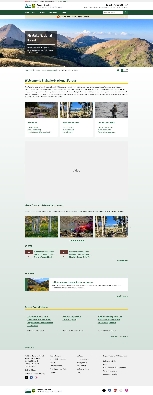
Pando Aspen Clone (104, 130)
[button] (118, 70)
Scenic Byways (67, 132)
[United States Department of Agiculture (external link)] (28, 6)
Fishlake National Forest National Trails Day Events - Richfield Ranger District (80, 254)
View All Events (122, 260)
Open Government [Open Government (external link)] (110, 371)
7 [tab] (81, 240)
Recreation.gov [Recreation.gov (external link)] (55, 356)
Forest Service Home (90, 7)
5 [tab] (77, 240)
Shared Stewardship (34, 130)
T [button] (122, 70)
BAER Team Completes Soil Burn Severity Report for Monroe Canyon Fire (110, 319)
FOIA (78, 372)
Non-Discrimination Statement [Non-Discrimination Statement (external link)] (114, 368)
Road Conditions (68, 130)
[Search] (125, 12)
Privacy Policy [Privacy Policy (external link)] (82, 362)
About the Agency (122, 7)
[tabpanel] (41, 226)
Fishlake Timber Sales (105, 127)
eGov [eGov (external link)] (105, 364)
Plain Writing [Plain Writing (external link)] (81, 366)
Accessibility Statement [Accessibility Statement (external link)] (59, 359)
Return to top (29, 347)
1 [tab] (69, 240)
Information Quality (110, 374)
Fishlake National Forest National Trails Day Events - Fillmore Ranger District (45, 254)
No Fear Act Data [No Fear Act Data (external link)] (83, 369)
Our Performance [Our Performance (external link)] (56, 366)
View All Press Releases (119, 336)
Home (27, 12)
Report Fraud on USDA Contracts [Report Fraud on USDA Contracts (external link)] (115, 356)
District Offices (33, 127)
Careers (53, 372)
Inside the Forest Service (107, 7)
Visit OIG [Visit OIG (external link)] (53, 362)
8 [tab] (83, 240)
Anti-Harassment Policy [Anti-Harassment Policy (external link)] (58, 369)
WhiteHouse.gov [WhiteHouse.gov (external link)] (83, 359)
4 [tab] (75, 240)
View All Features (122, 296)
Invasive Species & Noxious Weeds (39, 132)
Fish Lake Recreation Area (106, 132)
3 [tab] (73, 240)
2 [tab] (71, 240)
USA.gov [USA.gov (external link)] (80, 356)
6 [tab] (79, 240)
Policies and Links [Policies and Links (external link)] (109, 361)
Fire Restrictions (68, 127)
